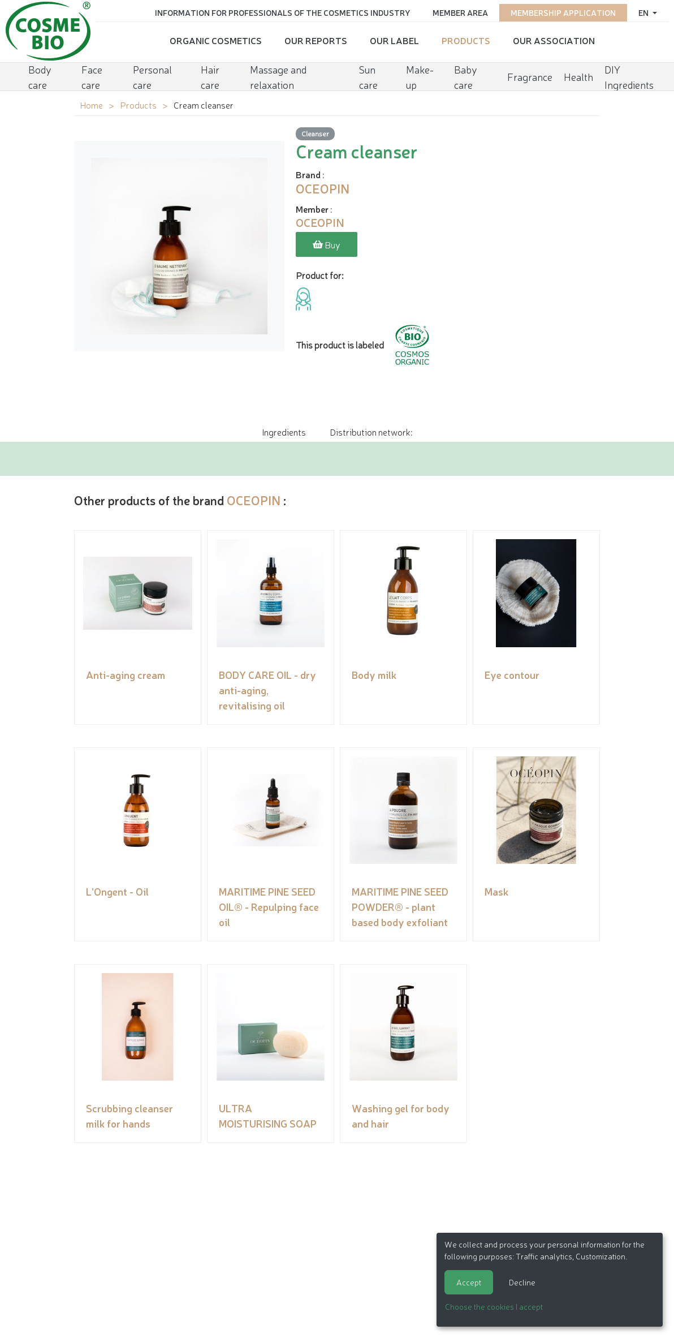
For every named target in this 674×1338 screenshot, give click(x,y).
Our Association (554, 40)
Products (466, 40)
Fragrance (529, 76)
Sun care (368, 76)
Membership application (563, 12)
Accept (468, 1282)
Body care (39, 76)
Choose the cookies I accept (494, 1306)
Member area (460, 12)
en (644, 12)
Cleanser (315, 133)
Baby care (465, 76)
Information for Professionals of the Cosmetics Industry (282, 12)
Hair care (210, 76)
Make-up (420, 76)
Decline (522, 1282)
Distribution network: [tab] (371, 431)
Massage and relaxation (278, 76)
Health (578, 76)
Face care (91, 76)
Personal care (152, 76)
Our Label (394, 40)
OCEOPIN (253, 500)
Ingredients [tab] (284, 431)
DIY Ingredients (629, 76)
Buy (326, 244)
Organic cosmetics (216, 40)
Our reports (315, 40)
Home (91, 104)
